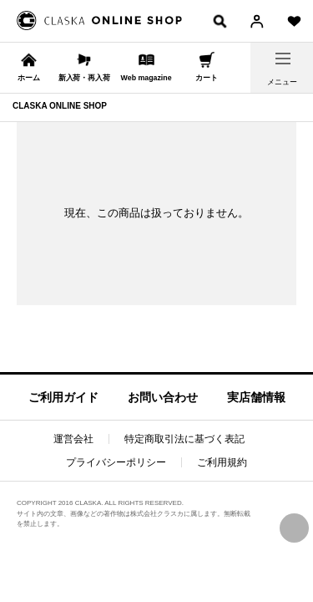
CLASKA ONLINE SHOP (60, 105)
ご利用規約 (222, 462)
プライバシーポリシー (116, 462)
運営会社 (73, 439)
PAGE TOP (294, 528)
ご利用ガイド (63, 397)
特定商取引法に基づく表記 (184, 439)
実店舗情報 (256, 397)
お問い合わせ (163, 397)
